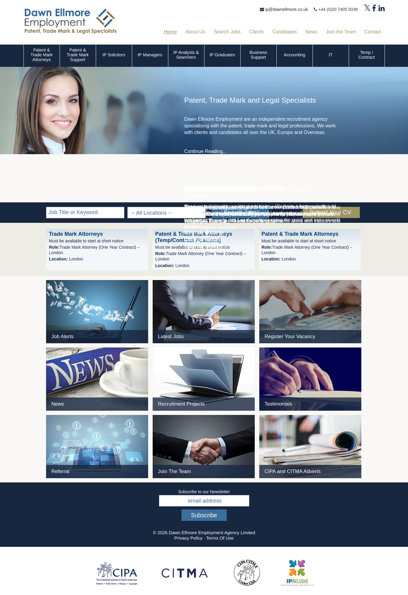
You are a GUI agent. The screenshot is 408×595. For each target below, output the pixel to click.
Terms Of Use (220, 537)
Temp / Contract (366, 55)
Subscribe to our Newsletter (204, 491)
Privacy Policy (188, 537)
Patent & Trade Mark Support (78, 55)
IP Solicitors (113, 54)
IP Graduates (222, 54)
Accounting (294, 54)
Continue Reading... (205, 151)
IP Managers (150, 54)
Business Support (258, 55)
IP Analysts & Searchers (186, 55)
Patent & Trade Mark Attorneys (41, 55)
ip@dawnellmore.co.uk (286, 9)
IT (331, 54)
